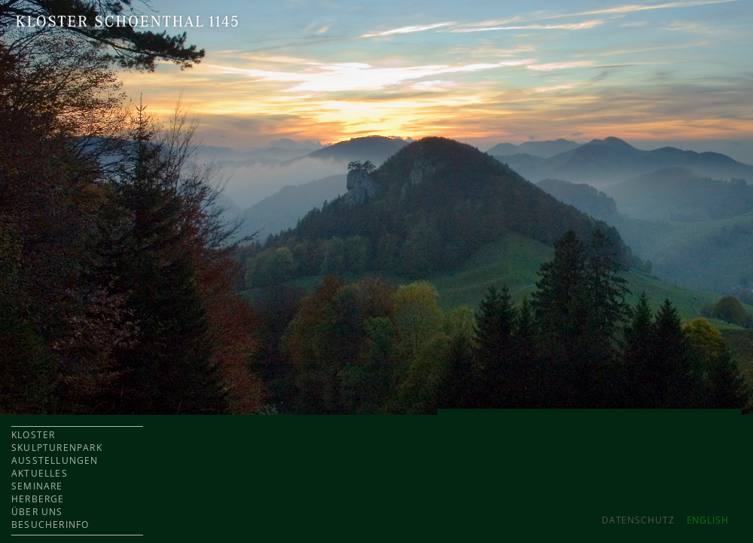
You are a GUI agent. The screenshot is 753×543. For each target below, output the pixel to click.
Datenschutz (638, 520)
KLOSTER (33, 434)
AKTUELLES (39, 473)
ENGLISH (708, 520)
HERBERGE (38, 498)
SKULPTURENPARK (56, 447)
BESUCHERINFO (50, 524)
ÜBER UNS (37, 511)
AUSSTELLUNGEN (55, 460)
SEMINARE (37, 486)
